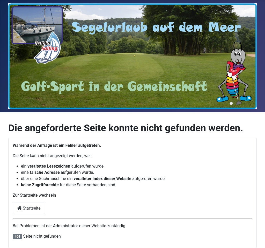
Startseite (29, 208)
